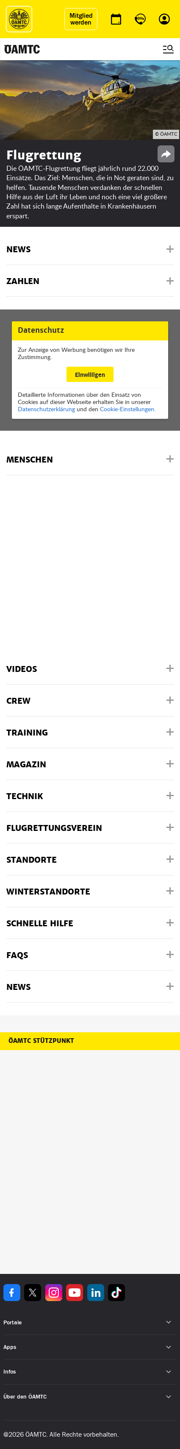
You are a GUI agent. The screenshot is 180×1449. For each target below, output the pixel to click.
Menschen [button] (29, 459)
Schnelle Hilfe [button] (39, 923)
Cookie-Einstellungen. (127, 409)
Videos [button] (21, 669)
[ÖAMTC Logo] (19, 19)
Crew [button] (18, 701)
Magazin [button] (26, 764)
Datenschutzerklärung (46, 409)
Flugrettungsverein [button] (54, 828)
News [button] (18, 249)
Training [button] (27, 732)
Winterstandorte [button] (48, 891)
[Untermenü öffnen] (169, 1322)
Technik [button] (24, 796)
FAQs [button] (17, 955)
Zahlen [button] (22, 281)
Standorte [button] (31, 860)
